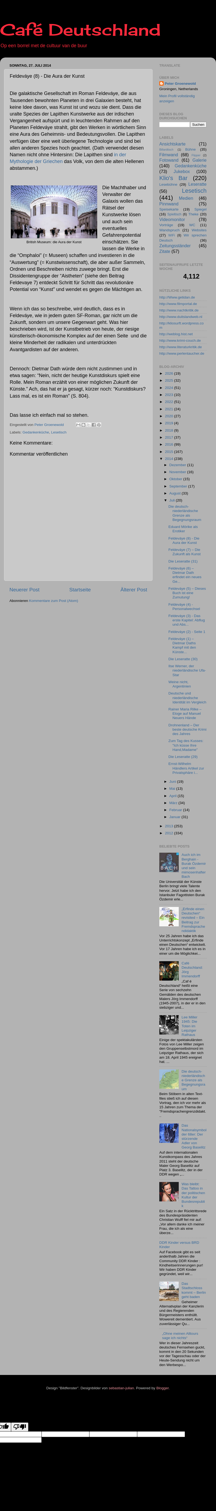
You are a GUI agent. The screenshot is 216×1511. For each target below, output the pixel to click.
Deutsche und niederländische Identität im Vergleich (187, 697)
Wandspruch (169, 230)
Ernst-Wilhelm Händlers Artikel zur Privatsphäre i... (186, 768)
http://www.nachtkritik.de (179, 310)
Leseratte (197, 184)
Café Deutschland (80, 29)
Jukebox (182, 171)
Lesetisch (58, 432)
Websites (199, 230)
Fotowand (168, 160)
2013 (169, 826)
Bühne (190, 149)
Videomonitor (172, 219)
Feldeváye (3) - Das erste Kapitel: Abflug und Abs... (186, 620)
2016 (169, 444)
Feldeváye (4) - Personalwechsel (184, 606)
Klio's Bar (173, 178)
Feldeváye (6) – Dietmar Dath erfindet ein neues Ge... (184, 575)
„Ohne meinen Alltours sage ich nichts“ (180, 1336)
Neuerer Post (24, 589)
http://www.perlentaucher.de (181, 353)
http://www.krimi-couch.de (180, 340)
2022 (169, 402)
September (178, 486)
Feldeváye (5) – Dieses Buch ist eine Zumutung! (187, 593)
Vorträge (166, 225)
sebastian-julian (121, 1388)
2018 (169, 430)
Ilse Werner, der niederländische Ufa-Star (187, 670)
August (175, 493)
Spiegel (200, 209)
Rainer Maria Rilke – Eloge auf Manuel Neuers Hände (184, 713)
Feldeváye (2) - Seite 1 (186, 632)
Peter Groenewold (180, 84)
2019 (169, 423)
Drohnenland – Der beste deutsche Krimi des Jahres (187, 729)
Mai (172, 789)
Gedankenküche (35, 432)
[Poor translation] (19, 1426)
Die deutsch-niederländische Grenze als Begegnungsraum (184, 513)
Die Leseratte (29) (183, 757)
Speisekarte (168, 209)
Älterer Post (133, 589)
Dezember (178, 465)
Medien (186, 198)
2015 (169, 452)
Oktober (176, 479)
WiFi (171, 235)
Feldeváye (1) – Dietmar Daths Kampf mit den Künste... (182, 645)
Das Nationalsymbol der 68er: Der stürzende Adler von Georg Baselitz (193, 1136)
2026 (169, 373)
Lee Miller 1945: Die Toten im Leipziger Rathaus (189, 1026)
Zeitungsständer (175, 245)
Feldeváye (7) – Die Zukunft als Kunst (184, 552)
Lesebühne (168, 184)
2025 (169, 380)
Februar (176, 810)
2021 (169, 409)
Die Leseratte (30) (183, 659)
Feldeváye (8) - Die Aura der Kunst (184, 540)
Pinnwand (168, 203)
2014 (169, 459)
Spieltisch (174, 214)
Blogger (162, 1388)
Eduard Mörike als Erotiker (183, 529)
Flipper (196, 155)
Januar (175, 817)
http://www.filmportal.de (178, 304)
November (178, 472)
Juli (172, 500)
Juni (173, 782)
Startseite (80, 589)
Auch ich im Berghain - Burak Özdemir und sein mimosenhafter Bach (193, 866)
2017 (169, 437)
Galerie (200, 160)
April (173, 796)
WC (192, 225)
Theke (193, 214)
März (173, 803)
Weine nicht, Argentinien (179, 684)
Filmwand (168, 154)
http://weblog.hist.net (176, 334)
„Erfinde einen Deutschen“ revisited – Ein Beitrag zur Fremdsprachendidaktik (193, 920)
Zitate (164, 251)
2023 (169, 395)
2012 (169, 833)
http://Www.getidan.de (177, 297)
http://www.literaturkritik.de (180, 347)
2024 (169, 388)
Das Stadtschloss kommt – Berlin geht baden (193, 1290)
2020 (169, 416)
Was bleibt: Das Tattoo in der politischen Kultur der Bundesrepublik (193, 1195)
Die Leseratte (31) (183, 561)
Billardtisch (166, 149)
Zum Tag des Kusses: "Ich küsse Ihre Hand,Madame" (186, 745)
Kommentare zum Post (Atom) (53, 601)
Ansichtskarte (172, 143)
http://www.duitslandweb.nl (180, 317)
